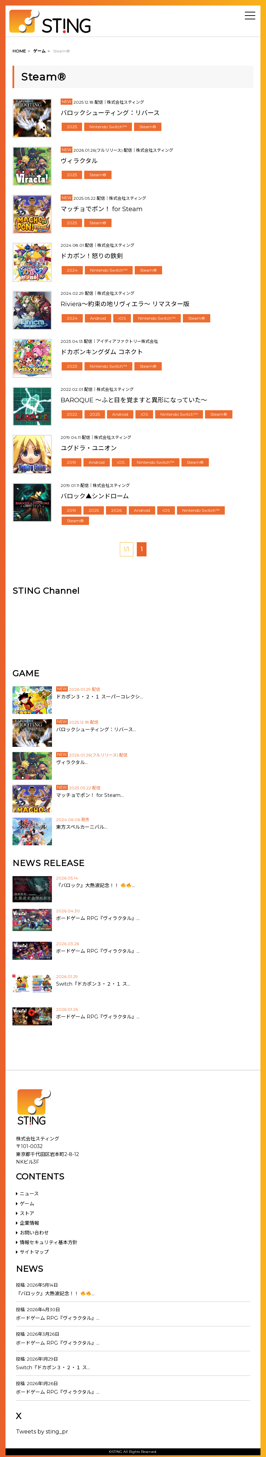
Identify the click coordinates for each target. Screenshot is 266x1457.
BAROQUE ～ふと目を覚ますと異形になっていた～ (134, 400)
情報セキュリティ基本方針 (49, 1242)
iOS (122, 318)
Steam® (147, 126)
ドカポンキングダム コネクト (102, 352)
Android (98, 318)
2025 (72, 126)
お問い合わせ (34, 1233)
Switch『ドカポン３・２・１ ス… (53, 1367)
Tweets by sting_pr (42, 1431)
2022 (72, 414)
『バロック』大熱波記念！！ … (55, 1293)
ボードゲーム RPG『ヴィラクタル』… (57, 1318)
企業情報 (29, 1223)
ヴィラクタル (79, 161)
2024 (72, 270)
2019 (71, 462)
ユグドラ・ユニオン (89, 448)
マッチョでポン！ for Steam (102, 209)
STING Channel (46, 591)
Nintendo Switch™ (108, 126)
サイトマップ (34, 1252)
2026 (116, 510)
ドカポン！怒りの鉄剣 (92, 256)
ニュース (29, 1194)
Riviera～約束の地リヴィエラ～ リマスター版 (125, 304)
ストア (27, 1213)
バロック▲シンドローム (95, 496)
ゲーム (27, 1204)
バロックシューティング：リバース (110, 113)
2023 (72, 366)
